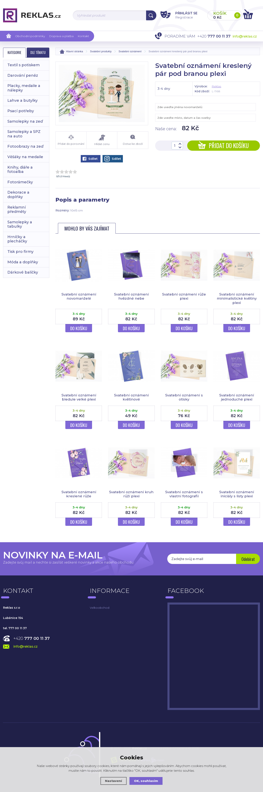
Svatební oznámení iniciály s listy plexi (236, 494)
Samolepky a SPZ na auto (23, 133)
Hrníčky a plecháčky (17, 239)
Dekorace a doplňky (18, 194)
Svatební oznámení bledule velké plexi (78, 397)
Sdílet (90, 159)
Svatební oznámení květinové (131, 397)
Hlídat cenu (102, 140)
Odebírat (247, 559)
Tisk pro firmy (20, 251)
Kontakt (83, 36)
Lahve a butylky (22, 100)
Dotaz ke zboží (132, 140)
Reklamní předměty (16, 209)
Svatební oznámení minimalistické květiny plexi (237, 298)
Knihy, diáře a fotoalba (20, 169)
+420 (31, 638)
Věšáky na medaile (25, 157)
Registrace (182, 17)
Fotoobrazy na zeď (25, 146)
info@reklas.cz (245, 36)
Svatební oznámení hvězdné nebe (131, 296)
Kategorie (14, 52)
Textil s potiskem (23, 65)
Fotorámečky (20, 182)
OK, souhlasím (146, 781)
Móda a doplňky (22, 262)
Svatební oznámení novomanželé (78, 296)
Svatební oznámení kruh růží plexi (131, 494)
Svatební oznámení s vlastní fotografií (184, 494)
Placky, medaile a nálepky (23, 87)
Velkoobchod (99, 607)
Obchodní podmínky (30, 36)
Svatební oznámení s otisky (184, 397)
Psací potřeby (20, 111)
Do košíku (78, 328)
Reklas (216, 86)
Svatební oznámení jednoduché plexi (236, 397)
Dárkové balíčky (22, 272)
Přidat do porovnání (71, 140)
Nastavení (113, 781)
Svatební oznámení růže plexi (184, 296)
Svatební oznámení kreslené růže (78, 494)
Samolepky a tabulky (19, 224)
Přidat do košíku (223, 145)
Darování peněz (22, 75)
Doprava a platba (61, 36)
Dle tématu (38, 52)
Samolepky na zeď (25, 121)
